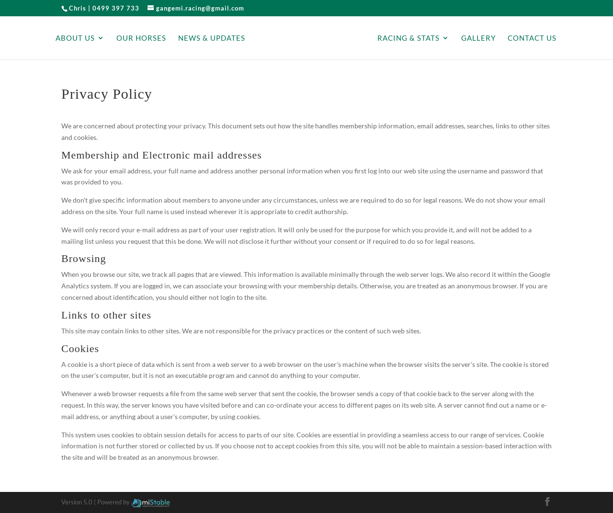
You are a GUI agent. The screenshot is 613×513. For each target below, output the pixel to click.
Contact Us (532, 38)
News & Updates (211, 38)
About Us (75, 38)
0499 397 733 (115, 8)
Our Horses (141, 38)
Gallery (478, 38)
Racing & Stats (408, 38)
